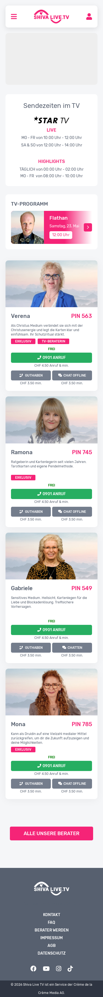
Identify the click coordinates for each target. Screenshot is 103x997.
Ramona (21, 452)
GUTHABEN (33, 375)
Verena (20, 316)
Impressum (51, 938)
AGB (52, 945)
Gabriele (22, 588)
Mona (18, 724)
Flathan (58, 218)
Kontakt (51, 914)
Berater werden (52, 930)
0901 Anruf (54, 357)
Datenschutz (52, 953)
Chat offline (74, 375)
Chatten (75, 648)
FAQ (51, 922)
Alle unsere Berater (51, 833)
